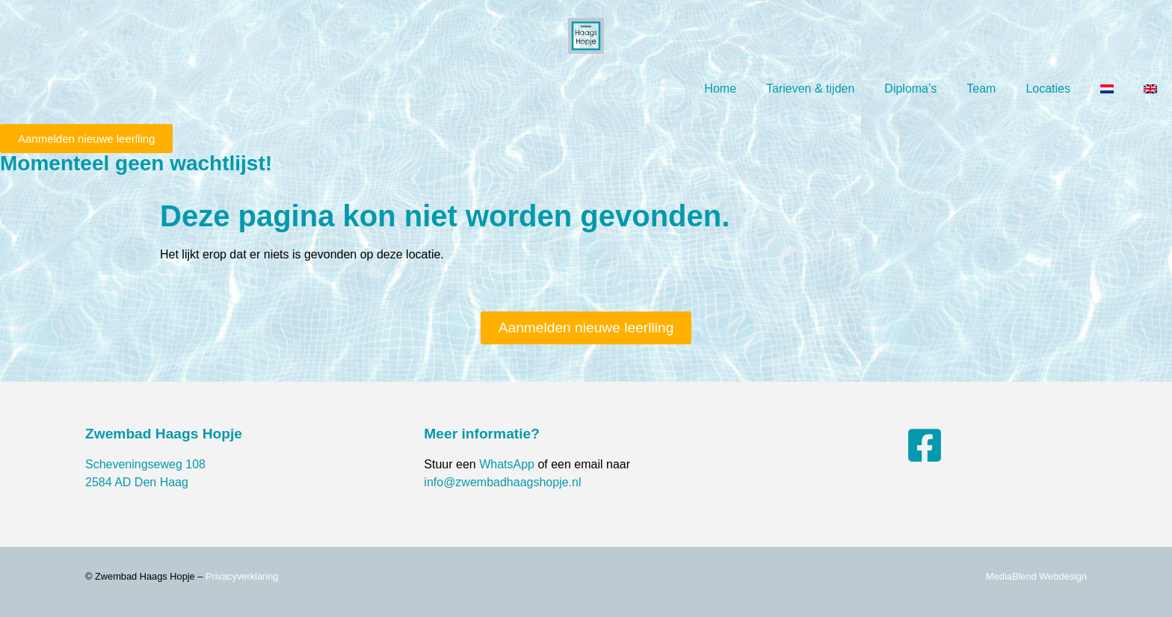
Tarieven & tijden (810, 88)
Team (981, 88)
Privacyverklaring (242, 576)
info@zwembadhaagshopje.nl (502, 482)
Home (720, 88)
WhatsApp (506, 464)
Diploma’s (910, 88)
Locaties (1048, 88)
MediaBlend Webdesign (1036, 576)
